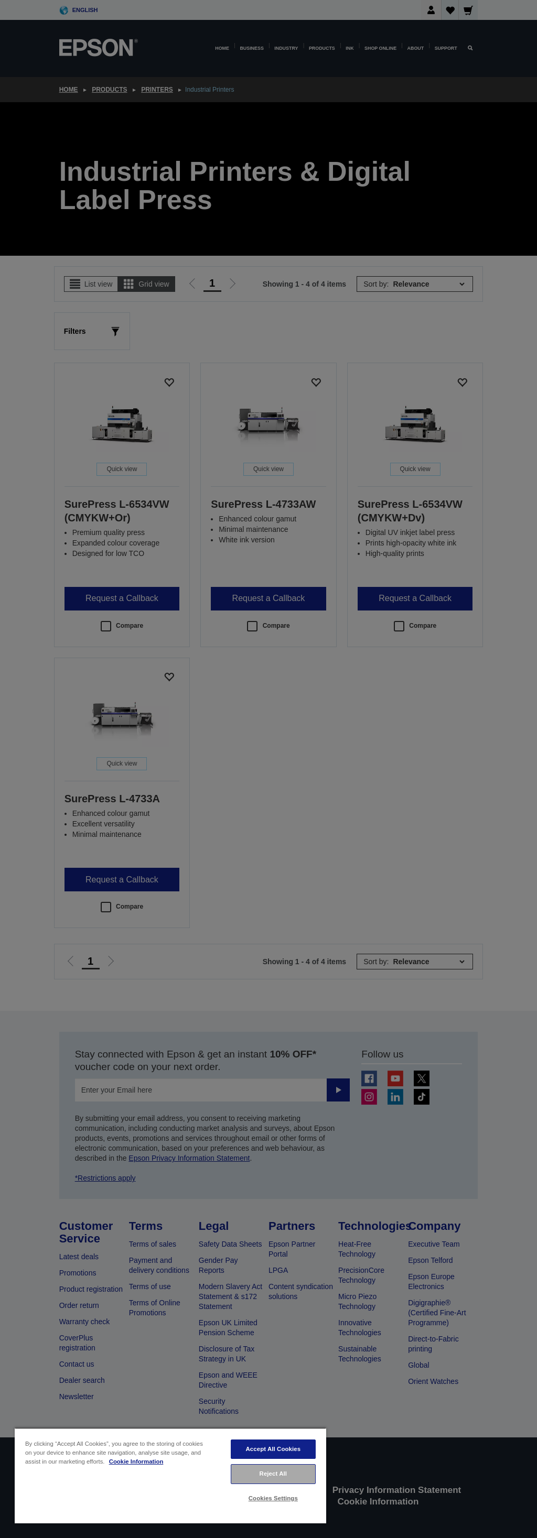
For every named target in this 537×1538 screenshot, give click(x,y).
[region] (170, 1475)
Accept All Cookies (272, 1449)
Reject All (273, 1473)
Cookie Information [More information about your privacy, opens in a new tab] (136, 1461)
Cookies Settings (273, 1498)
